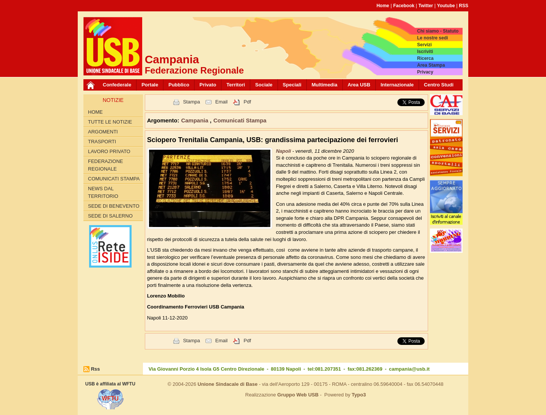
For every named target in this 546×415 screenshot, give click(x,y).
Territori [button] (235, 85)
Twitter (426, 5)
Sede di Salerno (110, 216)
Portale (149, 85)
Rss (95, 369)
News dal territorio (103, 192)
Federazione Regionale (105, 165)
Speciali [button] (292, 85)
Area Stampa (431, 65)
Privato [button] (207, 85)
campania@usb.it (409, 369)
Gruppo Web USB (297, 395)
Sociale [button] (264, 85)
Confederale (117, 85)
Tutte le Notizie (110, 122)
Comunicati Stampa (114, 179)
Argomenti (103, 132)
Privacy (425, 72)
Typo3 (359, 395)
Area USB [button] (359, 85)
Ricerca (425, 58)
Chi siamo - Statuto (437, 31)
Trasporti (102, 141)
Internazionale (397, 85)
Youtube (446, 5)
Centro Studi (438, 85)
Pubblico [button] (178, 85)
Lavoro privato (109, 151)
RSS (463, 5)
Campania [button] (195, 120)
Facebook (403, 5)
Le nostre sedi (432, 38)
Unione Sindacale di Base (227, 384)
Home (383, 5)
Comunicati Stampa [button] (240, 120)
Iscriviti (425, 51)
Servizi (424, 44)
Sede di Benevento (114, 206)
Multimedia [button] (324, 85)
